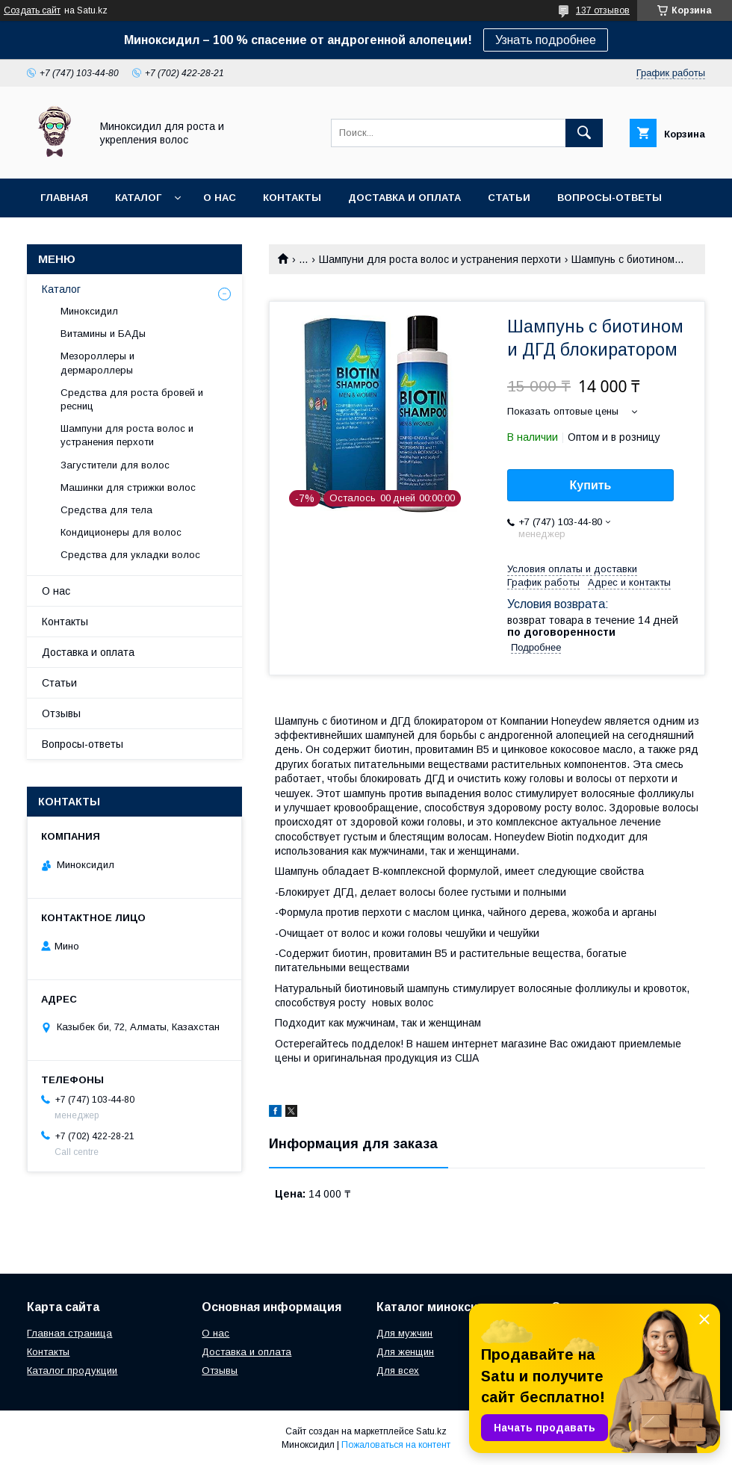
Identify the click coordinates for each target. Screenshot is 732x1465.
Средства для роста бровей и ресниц (132, 399)
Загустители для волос (115, 465)
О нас (219, 197)
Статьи (509, 197)
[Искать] (584, 133)
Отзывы (61, 713)
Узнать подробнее (545, 40)
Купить (591, 485)
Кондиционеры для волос (121, 532)
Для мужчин (404, 1333)
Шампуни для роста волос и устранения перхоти (440, 259)
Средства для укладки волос (130, 554)
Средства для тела (106, 509)
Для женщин (405, 1351)
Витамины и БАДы (103, 333)
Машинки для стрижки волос (128, 487)
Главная (64, 197)
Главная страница (69, 1333)
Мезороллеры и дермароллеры (97, 362)
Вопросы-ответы (609, 197)
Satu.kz (431, 1431)
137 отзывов (603, 10)
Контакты (292, 197)
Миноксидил (89, 311)
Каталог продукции (72, 1370)
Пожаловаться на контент (395, 1445)
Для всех (397, 1370)
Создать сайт (32, 10)
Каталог (138, 197)
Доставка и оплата (404, 197)
